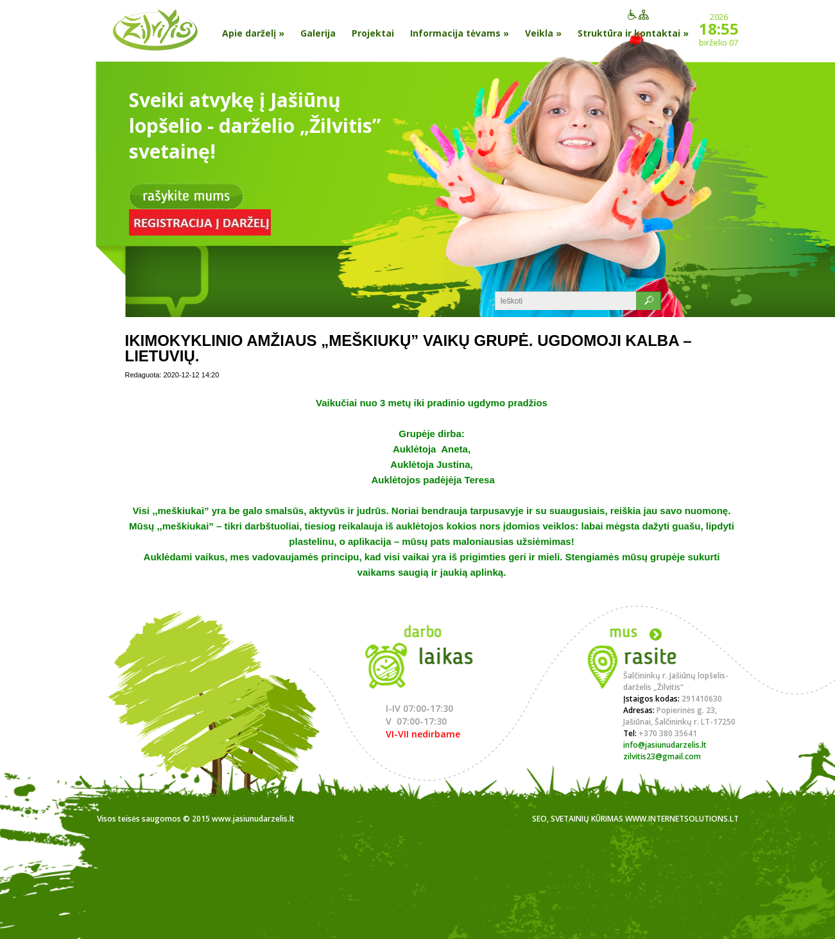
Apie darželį (253, 33)
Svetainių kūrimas (587, 818)
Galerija (318, 33)
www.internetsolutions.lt (682, 818)
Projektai (373, 33)
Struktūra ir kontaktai (633, 33)
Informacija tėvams (459, 33)
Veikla (543, 33)
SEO (539, 818)
